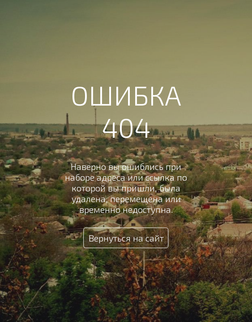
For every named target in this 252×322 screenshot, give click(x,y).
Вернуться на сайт (126, 238)
